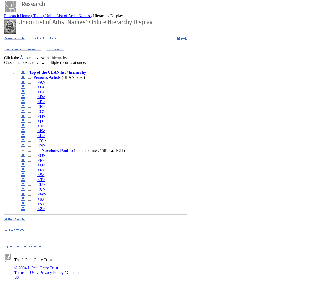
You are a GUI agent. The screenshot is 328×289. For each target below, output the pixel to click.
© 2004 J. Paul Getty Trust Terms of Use (36, 270)
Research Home (17, 16)
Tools (37, 16)
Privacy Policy (51, 272)
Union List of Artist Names (67, 16)
